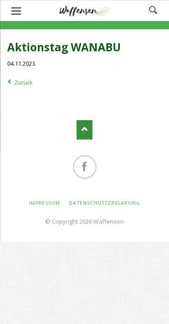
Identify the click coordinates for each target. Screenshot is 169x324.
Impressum (44, 203)
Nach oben (84, 130)
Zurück (23, 82)
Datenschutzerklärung (104, 203)
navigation (16, 11)
